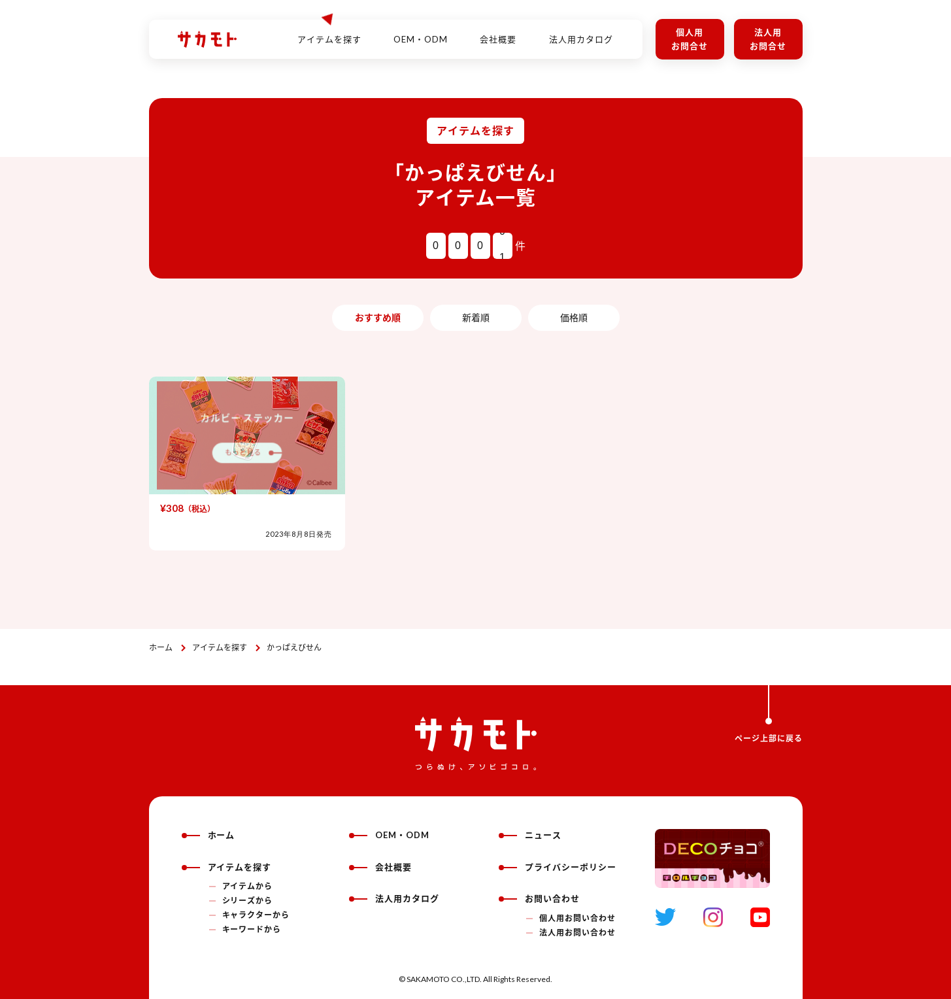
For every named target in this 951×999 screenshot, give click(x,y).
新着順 (476, 317)
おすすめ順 (378, 317)
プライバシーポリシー (557, 867)
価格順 (574, 317)
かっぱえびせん (294, 647)
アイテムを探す (219, 647)
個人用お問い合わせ (577, 918)
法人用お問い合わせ (577, 933)
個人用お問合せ (689, 39)
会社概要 (498, 32)
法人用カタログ (581, 32)
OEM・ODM (420, 32)
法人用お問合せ (768, 39)
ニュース (530, 835)
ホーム (161, 647)
